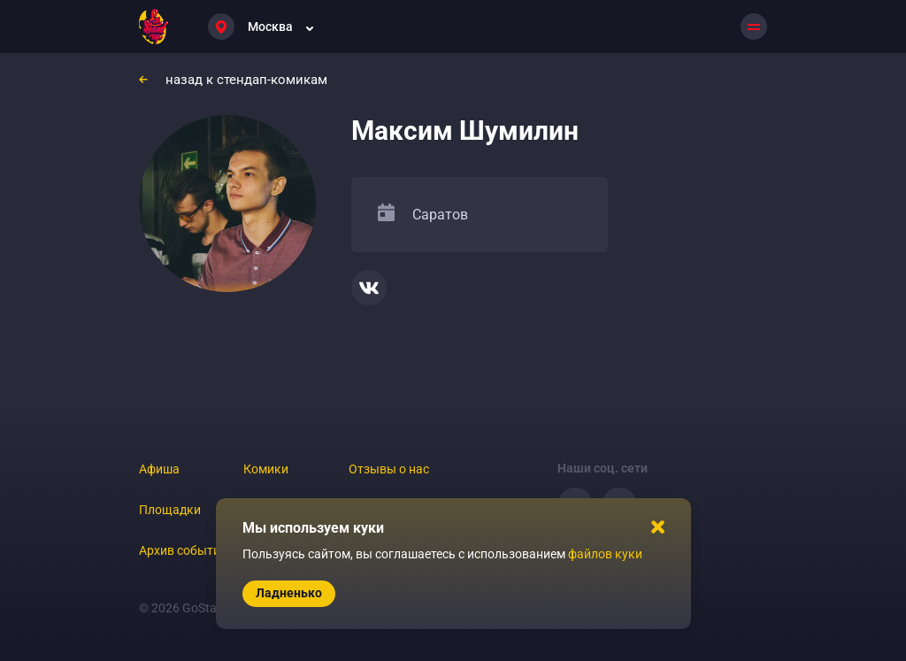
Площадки (170, 510)
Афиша (159, 469)
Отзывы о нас (389, 469)
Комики (265, 469)
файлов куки (605, 554)
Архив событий (183, 550)
